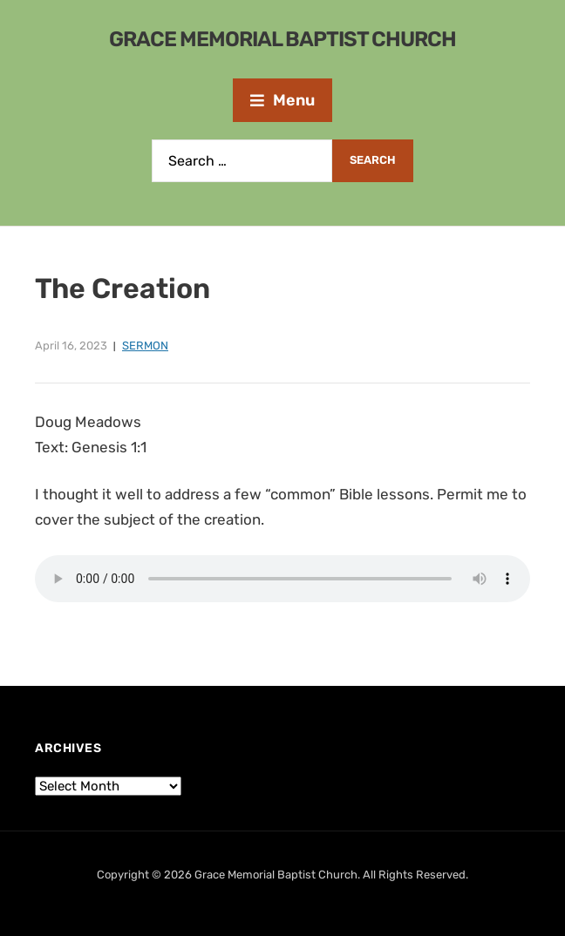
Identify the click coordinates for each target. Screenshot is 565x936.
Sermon (145, 345)
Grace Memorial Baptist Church (282, 39)
